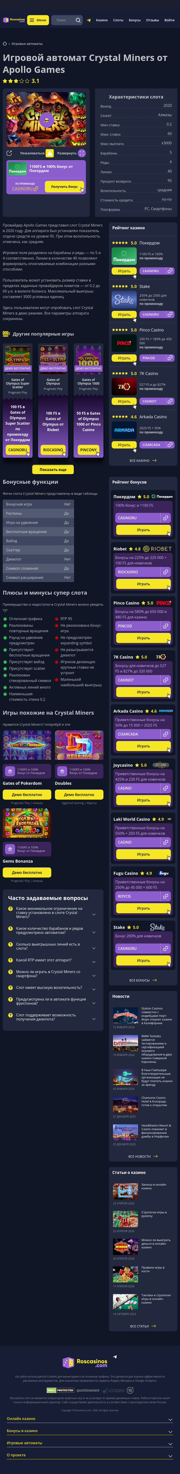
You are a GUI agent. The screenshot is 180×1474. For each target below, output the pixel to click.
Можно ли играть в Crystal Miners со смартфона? (48, 974)
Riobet (120, 549)
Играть (124, 270)
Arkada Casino (153, 416)
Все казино (143, 460)
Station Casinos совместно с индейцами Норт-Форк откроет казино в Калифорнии (156, 1015)
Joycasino (123, 765)
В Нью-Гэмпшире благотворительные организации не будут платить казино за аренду (157, 1077)
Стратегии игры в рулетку (154, 1214)
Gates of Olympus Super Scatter (17, 383)
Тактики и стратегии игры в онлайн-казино (156, 1298)
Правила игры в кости (153, 1269)
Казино (102, 20)
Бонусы (135, 20)
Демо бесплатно (18, 368)
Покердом (149, 243)
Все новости (143, 1156)
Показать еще (53, 469)
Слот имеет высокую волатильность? (49, 987)
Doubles (63, 783)
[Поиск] (78, 20)
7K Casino (148, 373)
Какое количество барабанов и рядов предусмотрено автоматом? (49, 930)
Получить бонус (64, 186)
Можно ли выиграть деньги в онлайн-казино (156, 1243)
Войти (170, 20)
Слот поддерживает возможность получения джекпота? (46, 1017)
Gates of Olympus (53, 381)
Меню (38, 20)
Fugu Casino (125, 873)
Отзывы (152, 20)
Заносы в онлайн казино (153, 1186)
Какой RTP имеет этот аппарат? (43, 960)
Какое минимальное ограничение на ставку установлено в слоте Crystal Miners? (49, 912)
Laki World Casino (131, 819)
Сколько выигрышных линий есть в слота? (48, 946)
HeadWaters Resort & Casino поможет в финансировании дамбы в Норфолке (156, 1131)
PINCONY (88, 449)
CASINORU (17, 449)
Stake (144, 286)
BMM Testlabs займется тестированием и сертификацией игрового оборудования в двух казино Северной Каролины (156, 1049)
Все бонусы (143, 980)
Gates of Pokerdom (22, 783)
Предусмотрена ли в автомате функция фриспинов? (51, 1001)
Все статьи (143, 1326)
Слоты (118, 20)
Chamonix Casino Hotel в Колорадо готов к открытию (154, 1101)
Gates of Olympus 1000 (88, 381)
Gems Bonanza (18, 861)
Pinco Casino (151, 330)
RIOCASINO (53, 449)
